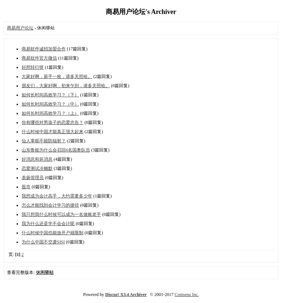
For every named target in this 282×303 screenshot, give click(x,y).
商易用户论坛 (20, 28)
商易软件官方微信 (39, 58)
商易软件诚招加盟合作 (44, 48)
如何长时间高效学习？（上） (50, 113)
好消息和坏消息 (37, 159)
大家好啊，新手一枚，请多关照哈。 (57, 76)
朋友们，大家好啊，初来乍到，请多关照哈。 (66, 85)
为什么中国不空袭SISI (43, 242)
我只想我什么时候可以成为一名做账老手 (61, 214)
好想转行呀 (33, 67)
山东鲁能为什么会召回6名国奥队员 (56, 150)
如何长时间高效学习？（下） (50, 94)
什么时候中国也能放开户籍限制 (52, 232)
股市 (26, 186)
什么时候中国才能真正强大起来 (52, 131)
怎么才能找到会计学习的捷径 (50, 205)
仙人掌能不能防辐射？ (44, 140)
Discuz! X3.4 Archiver (126, 294)
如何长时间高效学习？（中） (50, 104)
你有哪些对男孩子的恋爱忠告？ (52, 122)
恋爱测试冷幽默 (37, 168)
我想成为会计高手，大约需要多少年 (57, 196)
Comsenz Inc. (186, 294)
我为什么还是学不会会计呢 (48, 223)
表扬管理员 (33, 177)
